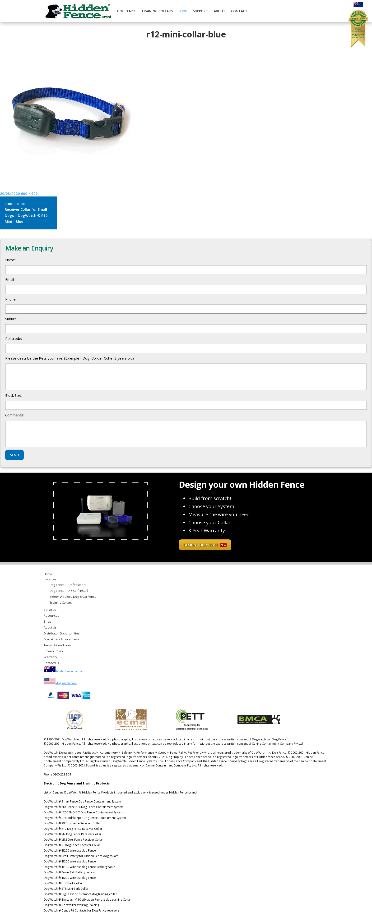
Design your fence (205, 544)
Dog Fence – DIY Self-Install (69, 590)
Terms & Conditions (58, 645)
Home (48, 574)
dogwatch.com (60, 683)
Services (50, 609)
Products (50, 580)
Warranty (50, 657)
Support (200, 11)
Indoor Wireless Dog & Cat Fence (73, 596)
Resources (51, 615)
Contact (239, 11)
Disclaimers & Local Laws (61, 639)
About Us (50, 627)
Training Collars (157, 11)
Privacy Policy (53, 651)
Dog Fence (126, 11)
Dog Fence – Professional (68, 585)
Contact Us (51, 663)
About (219, 11)
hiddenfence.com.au (64, 671)
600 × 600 (29, 193)
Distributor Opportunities (61, 633)
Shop (182, 11)
